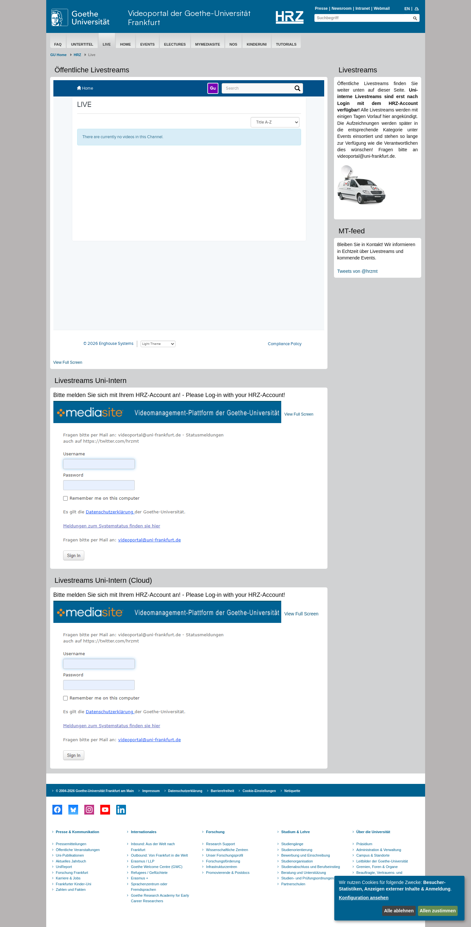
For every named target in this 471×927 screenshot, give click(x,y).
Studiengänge (292, 844)
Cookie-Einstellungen (259, 791)
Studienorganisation (297, 861)
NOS (233, 44)
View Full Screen (67, 362)
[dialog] (399, 898)
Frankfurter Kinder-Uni (73, 884)
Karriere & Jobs (68, 878)
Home (125, 44)
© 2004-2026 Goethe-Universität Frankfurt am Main (95, 791)
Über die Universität (373, 832)
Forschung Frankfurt (72, 873)
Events (147, 44)
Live (107, 44)
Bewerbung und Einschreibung (305, 855)
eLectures (175, 44)
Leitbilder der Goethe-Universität (382, 861)
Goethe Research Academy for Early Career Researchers (160, 898)
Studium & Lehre (295, 832)
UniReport (64, 867)
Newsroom (342, 8)
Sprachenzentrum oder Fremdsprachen (149, 887)
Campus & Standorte (373, 855)
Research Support (220, 844)
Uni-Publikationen (70, 855)
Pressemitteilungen (71, 844)
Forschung (215, 832)
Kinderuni (257, 44)
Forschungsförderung (223, 861)
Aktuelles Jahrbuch (71, 861)
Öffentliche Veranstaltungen (78, 850)
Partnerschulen (293, 884)
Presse (321, 8)
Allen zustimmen (438, 910)
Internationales (143, 832)
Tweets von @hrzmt (357, 271)
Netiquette (292, 791)
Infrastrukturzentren (221, 867)
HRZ (77, 55)
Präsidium (364, 844)
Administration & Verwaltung (378, 850)
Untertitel (82, 44)
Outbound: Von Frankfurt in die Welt (159, 855)
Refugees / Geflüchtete (149, 873)
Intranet (362, 8)
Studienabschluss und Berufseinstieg (310, 867)
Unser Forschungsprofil (224, 855)
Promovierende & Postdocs (227, 873)
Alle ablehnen (399, 910)
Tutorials (286, 44)
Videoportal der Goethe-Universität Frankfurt (189, 17)
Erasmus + (139, 878)
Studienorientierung (296, 850)
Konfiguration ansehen (363, 897)
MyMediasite (207, 44)
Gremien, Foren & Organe (377, 867)
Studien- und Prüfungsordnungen (307, 878)
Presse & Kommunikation (77, 832)
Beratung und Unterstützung (303, 873)
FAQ (58, 44)
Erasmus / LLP (142, 861)
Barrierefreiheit (222, 791)
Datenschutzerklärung (185, 791)
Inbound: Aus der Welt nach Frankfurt (153, 847)
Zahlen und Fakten (71, 889)
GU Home (58, 55)
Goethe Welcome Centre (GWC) (156, 867)
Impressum (150, 791)
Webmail (382, 8)
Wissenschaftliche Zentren (227, 850)
